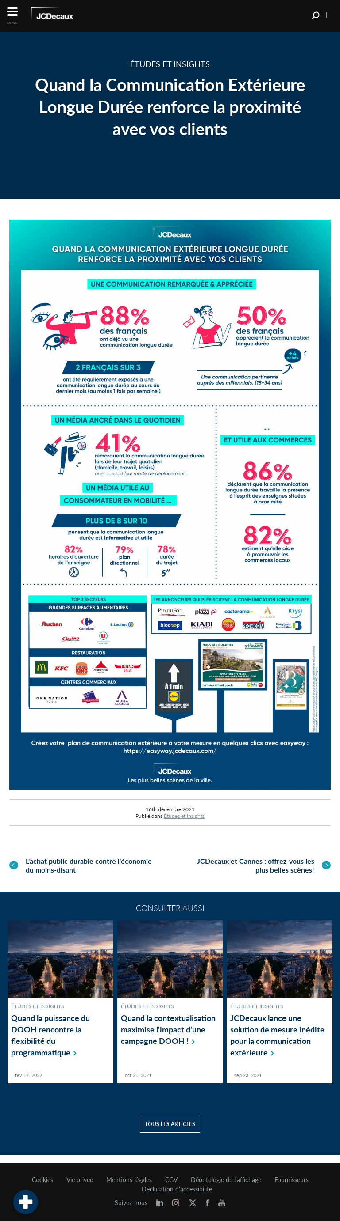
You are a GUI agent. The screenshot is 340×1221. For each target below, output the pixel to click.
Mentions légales (129, 1179)
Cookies (42, 1179)
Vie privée (79, 1179)
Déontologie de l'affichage (226, 1179)
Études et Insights (184, 816)
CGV (171, 1179)
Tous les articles (170, 1132)
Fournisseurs (291, 1179)
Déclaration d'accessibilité (177, 1189)
